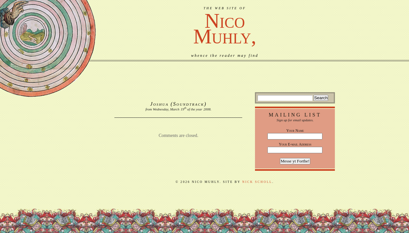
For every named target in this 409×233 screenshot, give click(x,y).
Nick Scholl (257, 182)
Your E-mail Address (295, 144)
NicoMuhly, (224, 28)
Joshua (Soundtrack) (178, 104)
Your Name (295, 130)
